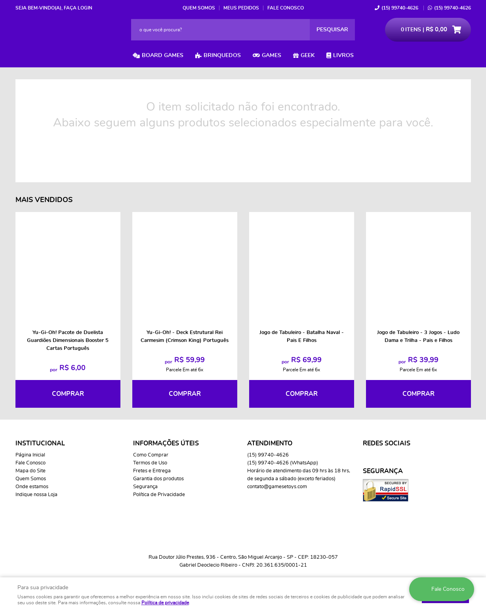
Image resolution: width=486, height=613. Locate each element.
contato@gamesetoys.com (277, 486)
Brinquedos (222, 55)
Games (271, 55)
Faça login (78, 8)
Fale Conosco (285, 8)
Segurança (145, 486)
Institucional (40, 443)
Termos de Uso (150, 463)
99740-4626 (399, 8)
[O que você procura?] (332, 29)
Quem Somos (199, 8)
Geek (307, 55)
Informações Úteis (166, 443)
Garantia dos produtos (158, 478)
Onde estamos (31, 486)
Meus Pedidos (241, 8)
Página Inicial (30, 455)
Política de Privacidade (159, 494)
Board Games (162, 55)
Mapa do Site (30, 471)
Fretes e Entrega (152, 471)
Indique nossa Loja (36, 494)
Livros (343, 55)
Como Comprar (150, 455)
